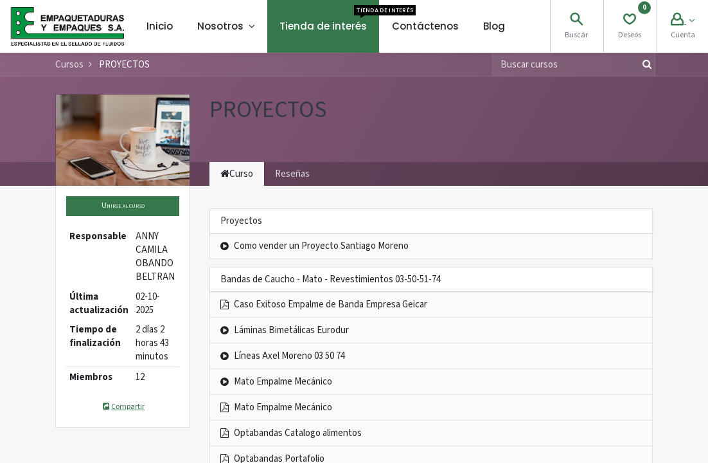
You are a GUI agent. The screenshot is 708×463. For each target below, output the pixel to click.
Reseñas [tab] (292, 174)
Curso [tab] (236, 174)
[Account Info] (682, 21)
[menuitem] (159, 26)
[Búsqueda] (644, 64)
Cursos (69, 64)
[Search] (576, 21)
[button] (122, 206)
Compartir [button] (122, 406)
